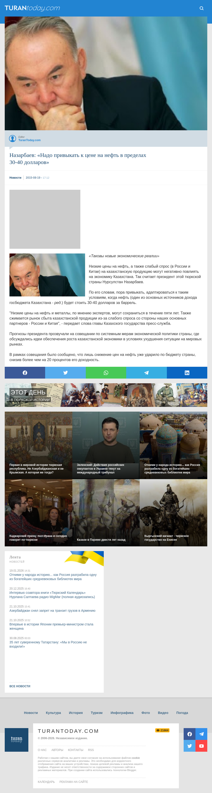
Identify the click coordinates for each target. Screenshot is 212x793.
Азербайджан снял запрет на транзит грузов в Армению (52, 610)
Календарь (46, 782)
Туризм (97, 713)
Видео (163, 713)
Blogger (131, 770)
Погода (182, 713)
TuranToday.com (68, 731)
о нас (42, 750)
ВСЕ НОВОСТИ (19, 686)
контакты (75, 750)
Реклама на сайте (74, 782)
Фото (146, 713)
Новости (31, 713)
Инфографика (122, 713)
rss (91, 750)
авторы (57, 750)
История (76, 713)
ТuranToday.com (33, 8)
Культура (53, 713)
